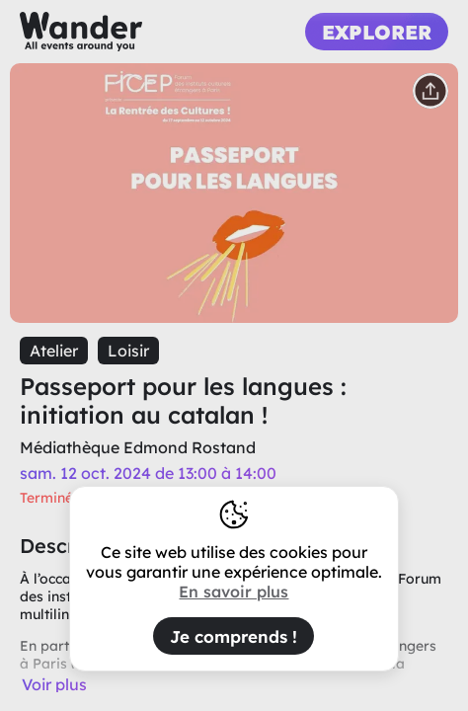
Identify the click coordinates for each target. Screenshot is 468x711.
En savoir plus (233, 591)
